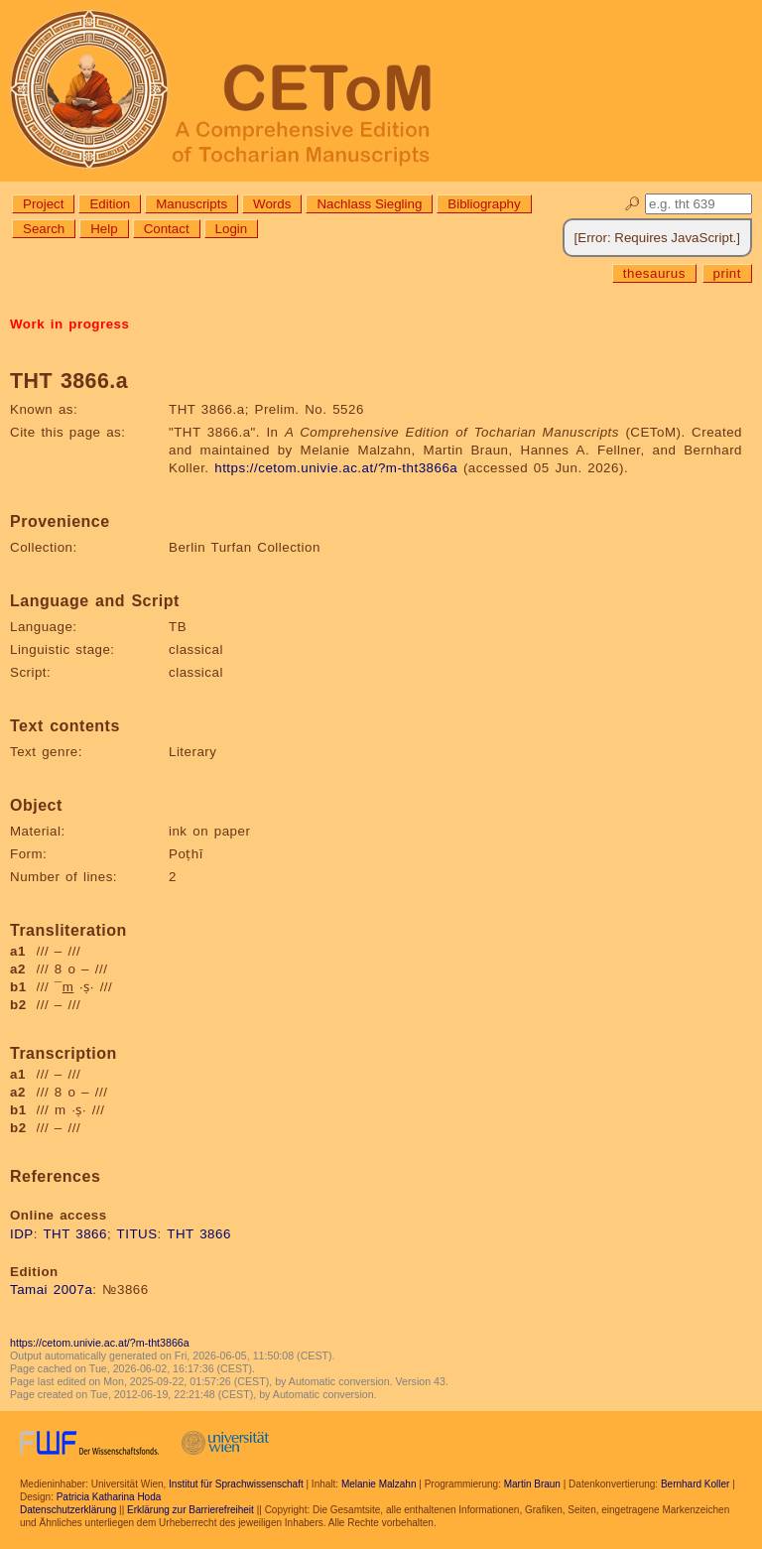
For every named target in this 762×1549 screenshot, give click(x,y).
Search (43, 228)
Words (272, 203)
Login (231, 228)
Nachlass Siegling (369, 203)
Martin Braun (532, 1484)
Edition (109, 203)
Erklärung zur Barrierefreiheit (190, 1509)
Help (103, 228)
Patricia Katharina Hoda (109, 1496)
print (727, 273)
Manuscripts (191, 203)
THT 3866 (75, 1233)
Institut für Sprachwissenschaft (236, 1484)
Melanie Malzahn (379, 1484)
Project (43, 203)
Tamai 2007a (51, 1289)
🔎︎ (632, 203)
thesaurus (654, 273)
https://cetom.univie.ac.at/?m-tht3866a (335, 467)
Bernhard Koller (695, 1484)
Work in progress (69, 324)
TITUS (137, 1233)
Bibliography (483, 203)
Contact (167, 228)
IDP (22, 1233)
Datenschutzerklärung (68, 1509)
